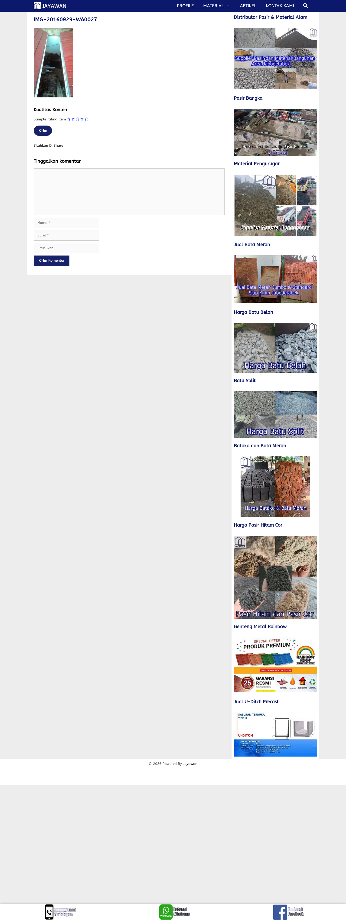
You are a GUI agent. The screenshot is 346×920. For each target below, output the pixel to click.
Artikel (248, 5)
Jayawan (190, 764)
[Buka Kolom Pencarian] (305, 6)
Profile (185, 5)
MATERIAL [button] (219, 6)
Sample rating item (50, 119)
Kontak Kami (280, 5)
